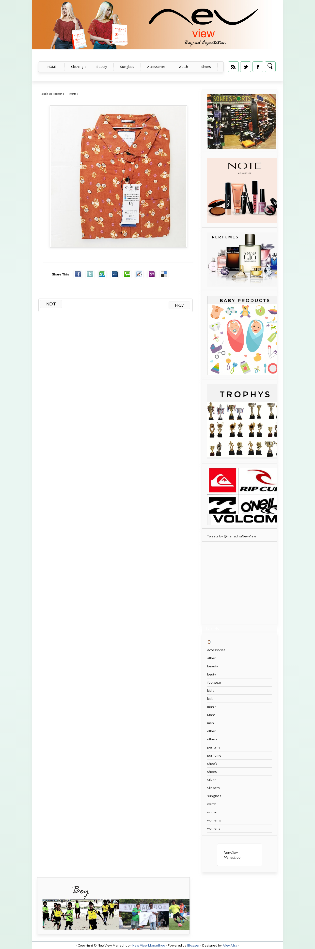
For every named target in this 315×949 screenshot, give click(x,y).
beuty (211, 674)
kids (210, 698)
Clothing (77, 66)
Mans (211, 715)
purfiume (214, 755)
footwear (214, 682)
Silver (211, 779)
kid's (210, 690)
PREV (179, 305)
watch (211, 804)
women (213, 812)
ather (211, 658)
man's (212, 707)
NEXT (51, 304)
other (211, 731)
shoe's (212, 763)
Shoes (206, 66)
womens (213, 828)
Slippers (213, 788)
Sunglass (127, 66)
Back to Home (51, 93)
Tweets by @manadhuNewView (231, 536)
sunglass (214, 796)
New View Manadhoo (148, 945)
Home (52, 66)
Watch (183, 66)
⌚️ (209, 642)
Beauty (101, 66)
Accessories (156, 66)
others (212, 739)
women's (214, 820)
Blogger (193, 945)
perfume (213, 747)
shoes (212, 771)
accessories (216, 650)
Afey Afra (230, 945)
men (72, 93)
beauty (212, 666)
